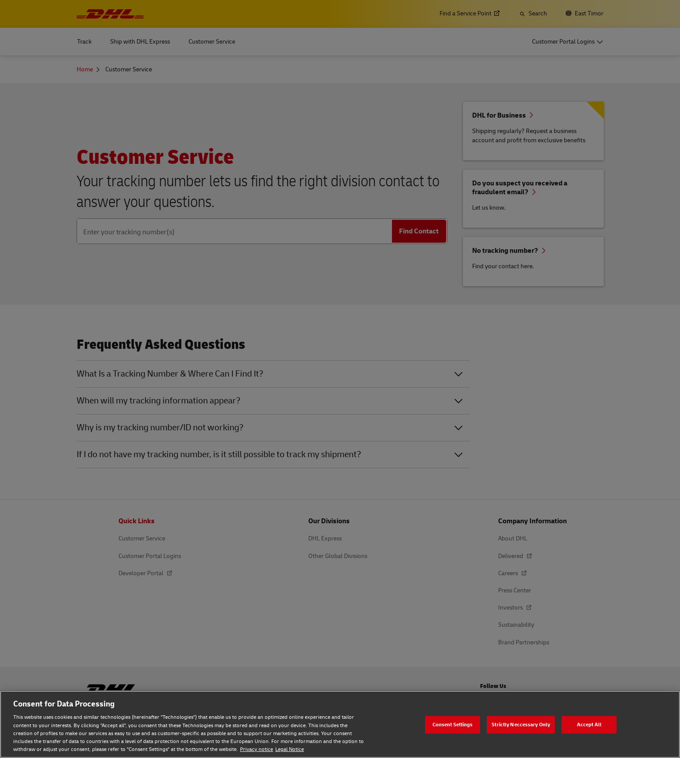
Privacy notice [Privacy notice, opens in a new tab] (256, 749)
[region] (340, 724)
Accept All (589, 724)
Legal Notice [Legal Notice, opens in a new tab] (289, 749)
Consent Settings (452, 724)
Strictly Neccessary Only (521, 724)
